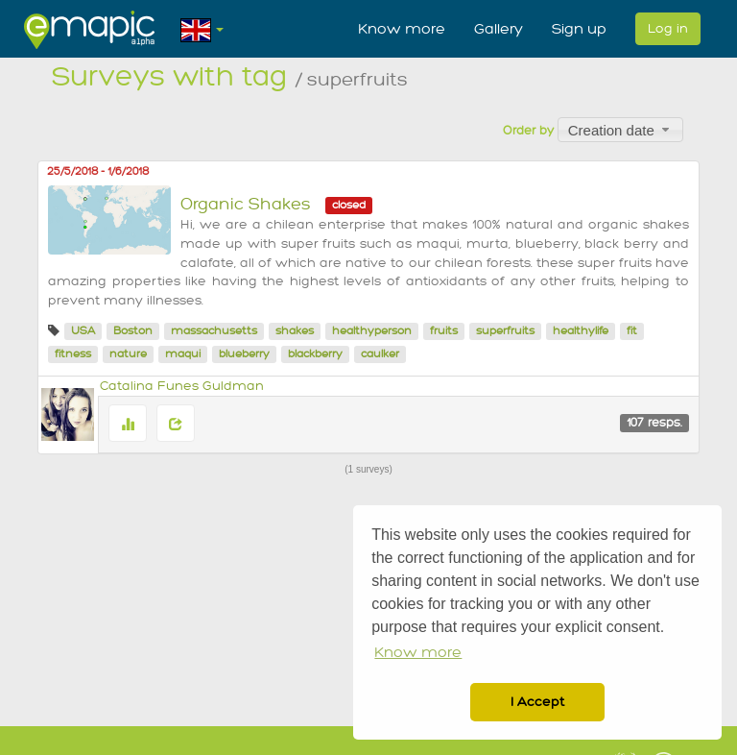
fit (632, 331)
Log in (668, 28)
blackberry (315, 354)
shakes (294, 331)
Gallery (498, 29)
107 (654, 422)
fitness (73, 354)
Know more (401, 29)
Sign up (579, 29)
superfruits (505, 331)
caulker (380, 354)
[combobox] (620, 129)
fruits (444, 331)
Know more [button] (418, 653)
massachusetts (214, 331)
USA (83, 331)
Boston (133, 331)
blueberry (244, 354)
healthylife (580, 331)
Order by (528, 130)
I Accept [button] (537, 701)
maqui (183, 354)
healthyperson (372, 331)
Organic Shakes (245, 204)
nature (128, 354)
